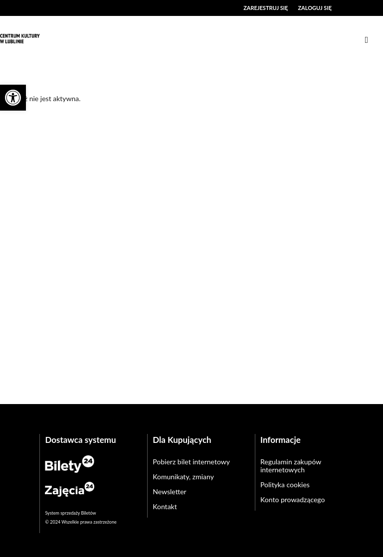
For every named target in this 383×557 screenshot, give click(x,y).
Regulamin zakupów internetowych (290, 465)
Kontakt (165, 506)
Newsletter (169, 491)
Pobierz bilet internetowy (191, 461)
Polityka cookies (285, 484)
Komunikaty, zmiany (183, 476)
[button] (13, 98)
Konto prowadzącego (292, 499)
